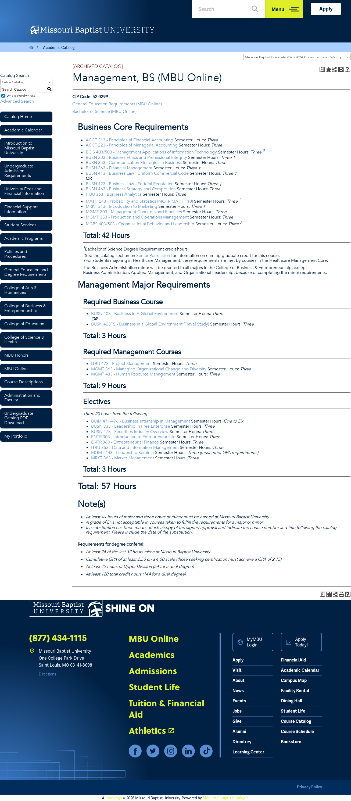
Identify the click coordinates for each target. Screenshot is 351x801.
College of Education (24, 324)
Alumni (239, 731)
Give (237, 721)
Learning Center (248, 752)
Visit (237, 670)
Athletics (147, 730)
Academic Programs (23, 238)
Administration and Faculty (22, 397)
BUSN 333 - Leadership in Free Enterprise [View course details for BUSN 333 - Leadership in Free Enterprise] (130, 426)
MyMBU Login (254, 642)
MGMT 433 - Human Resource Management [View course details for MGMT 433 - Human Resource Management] (133, 374)
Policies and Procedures (15, 254)
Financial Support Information (21, 209)
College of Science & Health (24, 339)
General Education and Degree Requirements (26, 272)
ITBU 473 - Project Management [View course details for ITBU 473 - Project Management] (121, 364)
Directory (241, 742)
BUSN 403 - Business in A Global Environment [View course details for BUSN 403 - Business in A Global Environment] (134, 314)
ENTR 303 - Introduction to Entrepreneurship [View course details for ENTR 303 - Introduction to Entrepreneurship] (133, 437)
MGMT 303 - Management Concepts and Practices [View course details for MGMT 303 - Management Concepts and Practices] (134, 212)
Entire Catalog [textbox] (13, 82)
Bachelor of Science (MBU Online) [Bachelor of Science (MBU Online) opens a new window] (104, 112)
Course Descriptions (23, 382)
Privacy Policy (309, 787)
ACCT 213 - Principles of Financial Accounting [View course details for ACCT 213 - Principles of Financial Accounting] (129, 140)
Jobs (237, 711)
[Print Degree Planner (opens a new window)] (322, 69)
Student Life (154, 686)
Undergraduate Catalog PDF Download (18, 418)
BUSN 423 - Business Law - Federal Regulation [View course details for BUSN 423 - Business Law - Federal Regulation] (130, 184)
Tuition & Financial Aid (166, 708)
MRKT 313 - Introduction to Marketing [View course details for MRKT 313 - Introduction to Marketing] (121, 206)
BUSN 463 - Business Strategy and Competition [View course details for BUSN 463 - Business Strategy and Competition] (131, 189)
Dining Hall (291, 701)
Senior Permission (153, 256)
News (238, 690)
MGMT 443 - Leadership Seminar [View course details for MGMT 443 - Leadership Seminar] (122, 453)
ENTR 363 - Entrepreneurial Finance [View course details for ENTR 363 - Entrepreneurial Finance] (125, 442)
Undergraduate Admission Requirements (18, 170)
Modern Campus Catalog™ (226, 798)
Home (31, 47)
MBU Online (16, 369)
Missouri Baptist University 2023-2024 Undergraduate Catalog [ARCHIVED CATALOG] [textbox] (297, 57)
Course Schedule (297, 731)
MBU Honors (16, 355)
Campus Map (294, 680)
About (238, 680)
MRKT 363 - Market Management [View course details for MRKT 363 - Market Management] (122, 458)
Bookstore (291, 742)
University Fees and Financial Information (24, 191)
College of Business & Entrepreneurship (25, 308)
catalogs (114, 798)
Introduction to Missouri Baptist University (19, 148)
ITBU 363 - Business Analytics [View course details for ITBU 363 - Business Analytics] (114, 194)
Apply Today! (301, 642)
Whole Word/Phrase (21, 96)
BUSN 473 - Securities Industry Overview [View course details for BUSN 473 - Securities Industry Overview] (130, 432)
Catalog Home (18, 117)
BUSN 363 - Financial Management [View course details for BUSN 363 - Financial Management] (119, 168)
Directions (47, 674)
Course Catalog (296, 721)
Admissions (153, 670)
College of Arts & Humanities (20, 290)
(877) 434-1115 (58, 638)
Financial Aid (293, 660)
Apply (325, 9)
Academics (152, 654)
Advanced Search (17, 101)
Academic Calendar (23, 130)
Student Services (20, 225)
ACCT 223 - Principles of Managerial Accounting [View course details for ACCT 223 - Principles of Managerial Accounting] (132, 145)
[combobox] (297, 57)
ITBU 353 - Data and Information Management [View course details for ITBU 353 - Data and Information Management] (135, 447)
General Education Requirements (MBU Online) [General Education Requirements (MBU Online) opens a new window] (117, 104)
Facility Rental (295, 690)
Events (239, 701)
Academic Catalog (59, 47)
